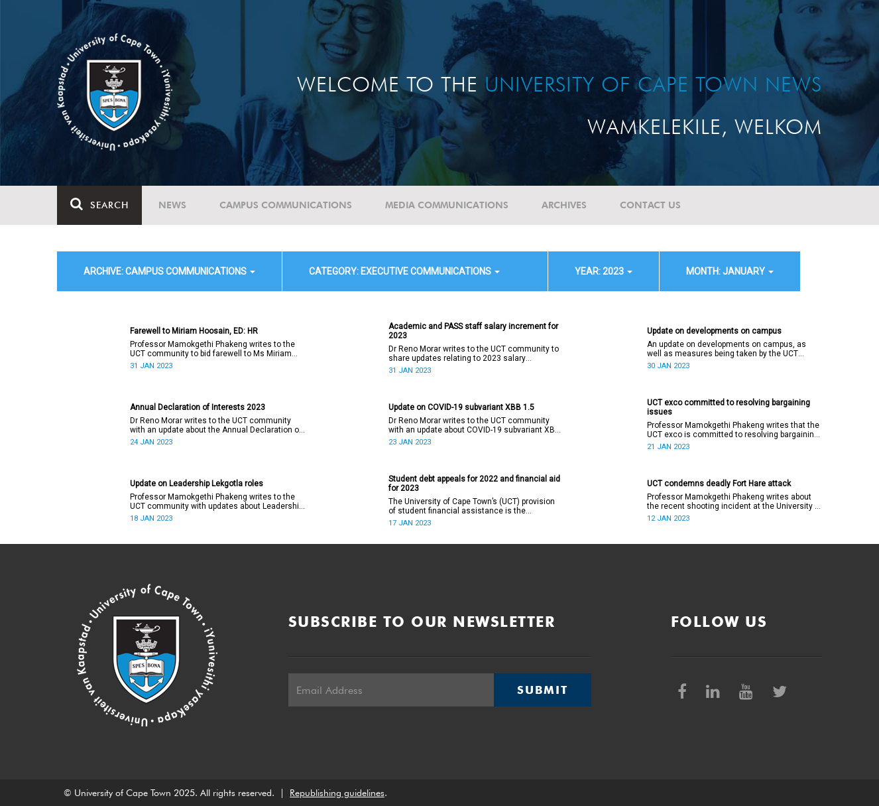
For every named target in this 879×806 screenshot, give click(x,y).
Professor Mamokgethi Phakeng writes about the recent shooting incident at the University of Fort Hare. (734, 501)
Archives (564, 205)
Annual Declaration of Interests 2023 (197, 407)
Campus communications (285, 205)
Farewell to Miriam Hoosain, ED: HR (194, 331)
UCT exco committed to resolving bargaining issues (728, 407)
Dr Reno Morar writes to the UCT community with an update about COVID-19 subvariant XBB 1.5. (474, 425)
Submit (542, 690)
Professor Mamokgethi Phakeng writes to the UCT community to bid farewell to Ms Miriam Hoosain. (212, 349)
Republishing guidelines (337, 792)
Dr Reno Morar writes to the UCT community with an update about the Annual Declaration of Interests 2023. (216, 425)
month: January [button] (730, 271)
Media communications (446, 205)
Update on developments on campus (714, 331)
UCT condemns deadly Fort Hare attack (719, 483)
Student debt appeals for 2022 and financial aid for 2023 (474, 483)
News (172, 205)
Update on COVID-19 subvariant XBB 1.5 (461, 407)
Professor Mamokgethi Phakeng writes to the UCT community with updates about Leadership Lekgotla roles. (216, 501)
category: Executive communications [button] (404, 271)
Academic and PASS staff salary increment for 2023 (473, 331)
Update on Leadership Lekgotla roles (196, 483)
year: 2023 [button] (603, 271)
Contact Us (650, 205)
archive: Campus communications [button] (169, 271)
